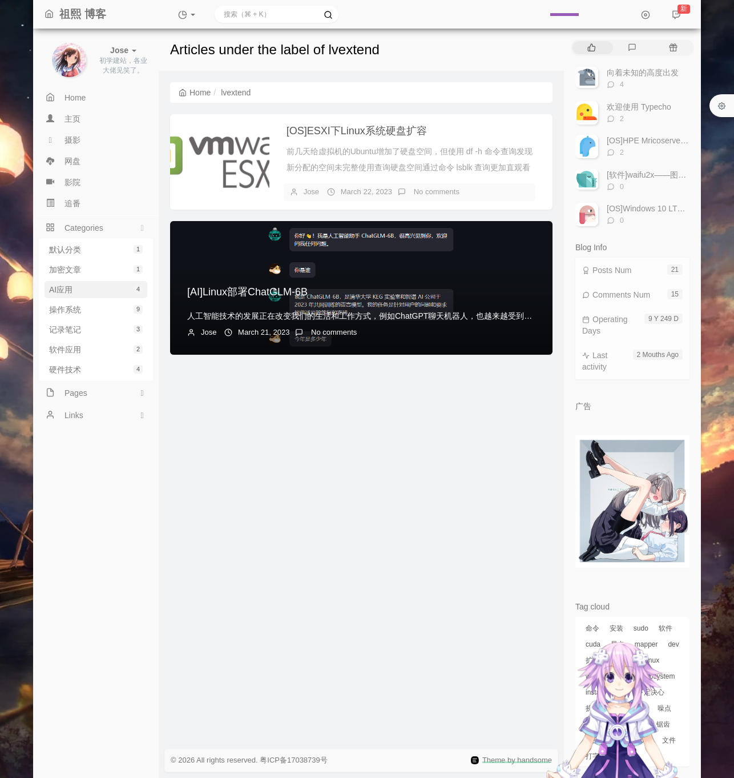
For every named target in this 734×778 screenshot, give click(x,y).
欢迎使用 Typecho (639, 106)
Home (195, 92)
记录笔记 (96, 329)
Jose (311, 191)
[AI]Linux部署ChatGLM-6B (247, 292)
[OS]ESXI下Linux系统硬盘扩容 (357, 131)
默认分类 (96, 249)
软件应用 (96, 349)
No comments (435, 191)
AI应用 (96, 289)
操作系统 (96, 309)
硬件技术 (96, 369)
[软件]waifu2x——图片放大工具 (662, 174)
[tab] (591, 47)
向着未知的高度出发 (643, 72)
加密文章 (96, 269)
